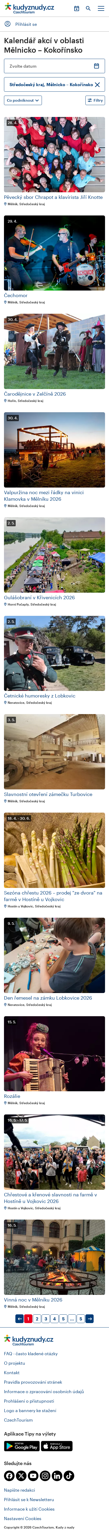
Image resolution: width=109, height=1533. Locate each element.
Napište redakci (19, 1489)
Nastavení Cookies (22, 1518)
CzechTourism (18, 1419)
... (72, 1318)
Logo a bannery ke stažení (30, 1410)
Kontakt (12, 1372)
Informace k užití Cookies (29, 1508)
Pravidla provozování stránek (33, 1381)
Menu (101, 8)
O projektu (14, 1362)
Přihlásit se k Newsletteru (29, 1499)
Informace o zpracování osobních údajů (44, 1391)
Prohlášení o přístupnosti (29, 1400)
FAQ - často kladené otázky (31, 1353)
